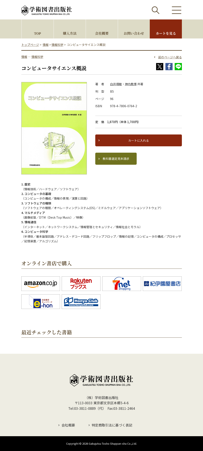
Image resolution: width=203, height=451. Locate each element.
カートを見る (166, 33)
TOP (37, 33)
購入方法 (69, 33)
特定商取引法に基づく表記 (112, 425)
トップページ (30, 44)
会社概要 (102, 33)
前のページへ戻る (170, 57)
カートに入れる (138, 140)
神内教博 (131, 84)
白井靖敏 (116, 84)
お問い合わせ (134, 33)
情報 (46, 44)
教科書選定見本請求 (116, 158)
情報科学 (57, 44)
